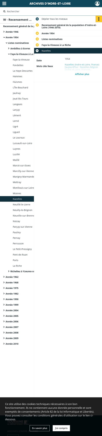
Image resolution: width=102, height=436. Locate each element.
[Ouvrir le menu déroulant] (4, 4)
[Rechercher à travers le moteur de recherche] (47, 11)
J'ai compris (61, 428)
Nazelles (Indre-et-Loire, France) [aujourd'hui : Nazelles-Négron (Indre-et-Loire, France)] (82, 67)
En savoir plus (39, 428)
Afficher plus (82, 74)
